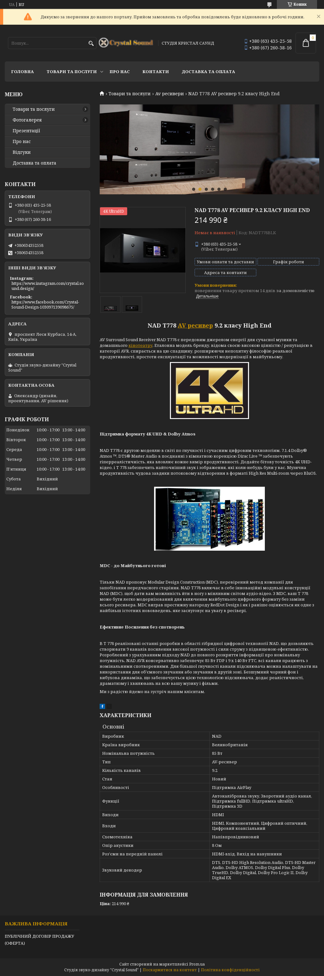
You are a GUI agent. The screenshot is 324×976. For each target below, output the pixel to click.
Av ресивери (169, 93)
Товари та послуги (72, 71)
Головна (22, 71)
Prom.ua (197, 964)
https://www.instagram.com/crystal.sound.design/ (47, 286)
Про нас (119, 71)
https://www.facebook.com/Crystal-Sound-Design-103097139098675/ (45, 304)
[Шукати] (91, 43)
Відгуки (22, 152)
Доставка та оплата (208, 71)
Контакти (155, 71)
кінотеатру (140, 345)
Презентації (26, 131)
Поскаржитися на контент (170, 970)
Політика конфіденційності (230, 970)
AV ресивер (195, 325)
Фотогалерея (27, 120)
